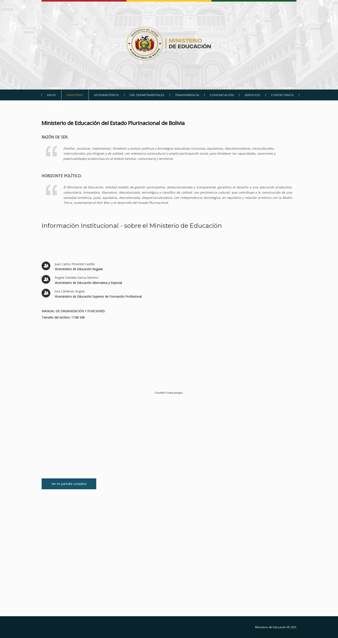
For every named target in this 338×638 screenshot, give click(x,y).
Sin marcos (169, 561)
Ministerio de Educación (270, 627)
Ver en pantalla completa (68, 484)
